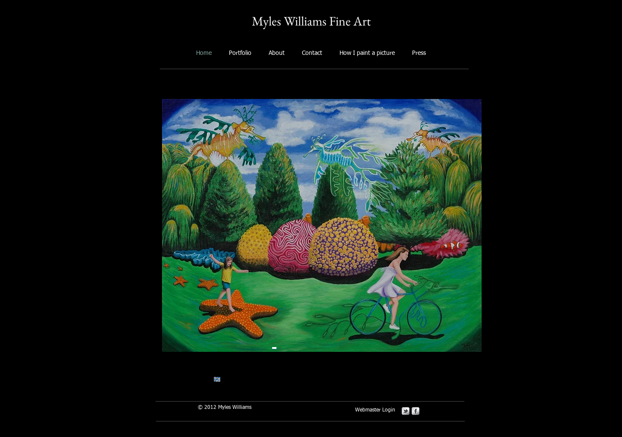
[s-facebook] (415, 411)
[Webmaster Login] (375, 410)
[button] (322, 225)
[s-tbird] (405, 411)
